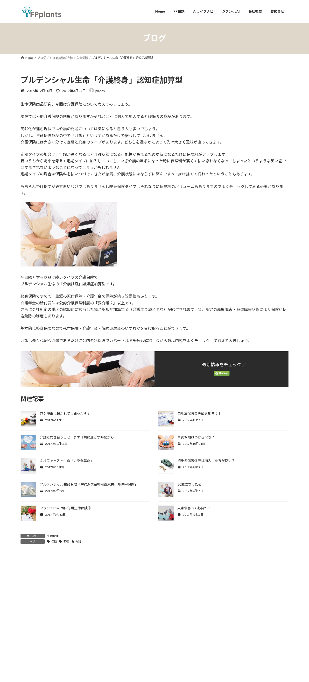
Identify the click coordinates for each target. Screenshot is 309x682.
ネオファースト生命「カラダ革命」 (67, 461)
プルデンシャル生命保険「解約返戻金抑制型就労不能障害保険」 (89, 484)
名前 (27, 649)
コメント (31, 584)
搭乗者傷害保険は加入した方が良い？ (206, 461)
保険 (54, 541)
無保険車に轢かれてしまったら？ (65, 413)
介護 (78, 541)
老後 (66, 541)
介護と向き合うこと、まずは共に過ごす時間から (77, 437)
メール (29, 675)
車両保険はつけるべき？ (196, 437)
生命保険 (53, 536)
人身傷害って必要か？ (194, 508)
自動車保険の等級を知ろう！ (199, 413)
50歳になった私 (189, 484)
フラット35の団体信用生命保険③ (65, 508)
